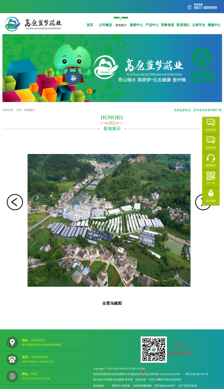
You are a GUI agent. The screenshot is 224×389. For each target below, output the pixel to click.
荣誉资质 (167, 22)
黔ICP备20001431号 (197, 374)
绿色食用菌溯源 (142, 385)
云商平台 (198, 22)
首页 (90, 22)
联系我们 (183, 22)
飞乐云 (152, 379)
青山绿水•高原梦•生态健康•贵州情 (113, 379)
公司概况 (105, 22)
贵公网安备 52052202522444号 (162, 374)
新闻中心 (136, 22)
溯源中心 (214, 22)
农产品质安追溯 (187, 385)
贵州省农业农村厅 (164, 385)
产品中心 (152, 22)
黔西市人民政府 (121, 385)
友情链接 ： (100, 385)
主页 (18, 109)
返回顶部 (211, 200)
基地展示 (121, 24)
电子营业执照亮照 (170, 379)
